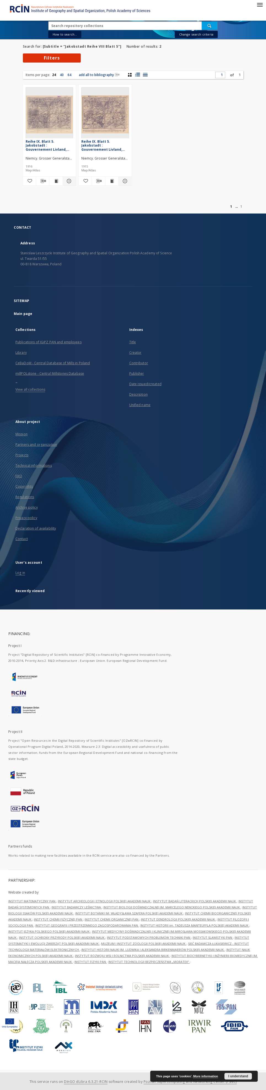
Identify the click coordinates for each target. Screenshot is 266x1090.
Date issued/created (145, 384)
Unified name (140, 405)
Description (138, 394)
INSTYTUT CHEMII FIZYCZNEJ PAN (58, 919)
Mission (21, 434)
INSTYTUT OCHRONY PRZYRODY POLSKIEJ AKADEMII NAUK (62, 937)
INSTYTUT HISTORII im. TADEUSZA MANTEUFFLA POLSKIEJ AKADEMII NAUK (194, 925)
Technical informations (33, 465)
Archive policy (26, 507)
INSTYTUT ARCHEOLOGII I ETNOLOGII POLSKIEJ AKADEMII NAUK (104, 901)
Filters (52, 58)
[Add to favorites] (29, 181)
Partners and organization (36, 444)
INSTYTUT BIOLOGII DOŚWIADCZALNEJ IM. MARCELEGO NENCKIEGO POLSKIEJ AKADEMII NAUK (172, 907)
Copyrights (24, 486)
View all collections (30, 389)
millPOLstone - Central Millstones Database (49, 373)
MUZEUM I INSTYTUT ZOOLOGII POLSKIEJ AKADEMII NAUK (143, 943)
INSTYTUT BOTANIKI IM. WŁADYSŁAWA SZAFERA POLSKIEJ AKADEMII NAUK (129, 913)
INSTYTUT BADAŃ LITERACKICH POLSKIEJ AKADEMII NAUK (195, 901)
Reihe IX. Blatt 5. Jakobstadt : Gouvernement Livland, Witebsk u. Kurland (46, 145)
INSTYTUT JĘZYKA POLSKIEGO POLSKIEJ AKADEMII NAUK (49, 931)
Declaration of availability (35, 528)
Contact (21, 538)
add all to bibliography (99, 74)
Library (21, 352)
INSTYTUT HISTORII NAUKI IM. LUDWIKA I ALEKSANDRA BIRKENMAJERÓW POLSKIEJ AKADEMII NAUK (153, 950)
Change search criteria (196, 34)
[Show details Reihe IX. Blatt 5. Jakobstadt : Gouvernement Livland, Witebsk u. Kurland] (68, 181)
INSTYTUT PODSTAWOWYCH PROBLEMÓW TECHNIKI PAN (149, 937)
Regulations (24, 497)
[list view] (145, 75)
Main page (23, 313)
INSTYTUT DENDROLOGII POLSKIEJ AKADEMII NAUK (178, 919)
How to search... (65, 34)
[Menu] (260, 4)
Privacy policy (26, 518)
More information (205, 1076)
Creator (135, 352)
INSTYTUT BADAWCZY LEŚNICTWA (77, 907)
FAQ (18, 476)
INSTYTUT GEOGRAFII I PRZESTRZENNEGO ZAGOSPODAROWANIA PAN (87, 925)
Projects (21, 455)
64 (69, 74)
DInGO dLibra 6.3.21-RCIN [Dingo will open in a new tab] (86, 1081)
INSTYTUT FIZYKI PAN (90, 962)
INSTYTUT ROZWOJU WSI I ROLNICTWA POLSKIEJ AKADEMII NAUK (122, 956)
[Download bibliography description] (42, 181)
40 (62, 74)
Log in (20, 572)
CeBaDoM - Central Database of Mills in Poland (52, 363)
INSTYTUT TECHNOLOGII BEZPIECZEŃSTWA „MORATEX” (149, 962)
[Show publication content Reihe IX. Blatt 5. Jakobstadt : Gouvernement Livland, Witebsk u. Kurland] (55, 181)
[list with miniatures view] (137, 75)
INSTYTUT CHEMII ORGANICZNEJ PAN (112, 919)
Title (132, 342)
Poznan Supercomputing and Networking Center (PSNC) (190, 1081)
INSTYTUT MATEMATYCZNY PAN (32, 901)
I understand (238, 1076)
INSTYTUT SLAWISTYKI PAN (213, 937)
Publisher (136, 373)
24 (54, 74)
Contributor (138, 363)
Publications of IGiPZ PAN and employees (48, 342)
